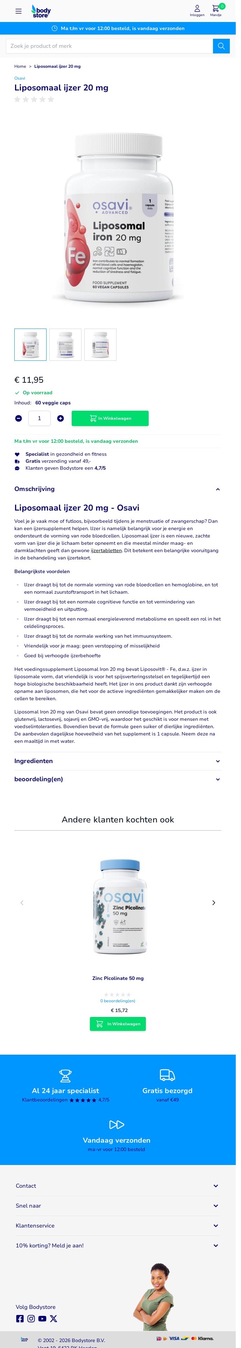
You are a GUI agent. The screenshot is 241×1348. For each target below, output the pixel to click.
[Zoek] (221, 46)
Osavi (19, 78)
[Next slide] (213, 902)
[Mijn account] (197, 11)
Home (20, 66)
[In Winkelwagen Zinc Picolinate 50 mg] (118, 1024)
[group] (35, 99)
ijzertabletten (106, 550)
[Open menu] (18, 11)
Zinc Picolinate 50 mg (118, 978)
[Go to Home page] (41, 11)
